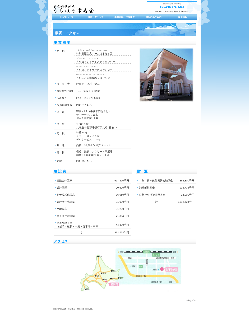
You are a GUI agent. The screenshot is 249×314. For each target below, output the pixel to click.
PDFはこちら (84, 105)
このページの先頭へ (191, 300)
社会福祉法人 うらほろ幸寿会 (75, 10)
